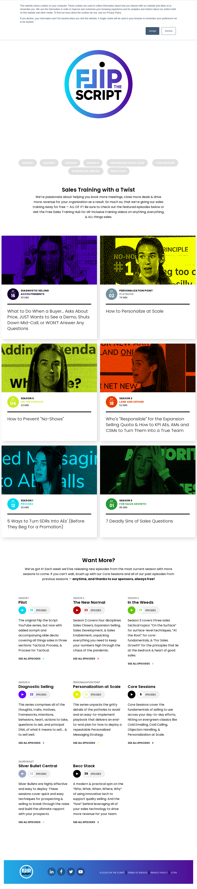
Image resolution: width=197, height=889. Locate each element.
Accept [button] (152, 31)
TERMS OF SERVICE (137, 874)
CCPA (174, 874)
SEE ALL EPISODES (29, 660)
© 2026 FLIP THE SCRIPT (112, 874)
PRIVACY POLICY (159, 874)
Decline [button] (169, 31)
